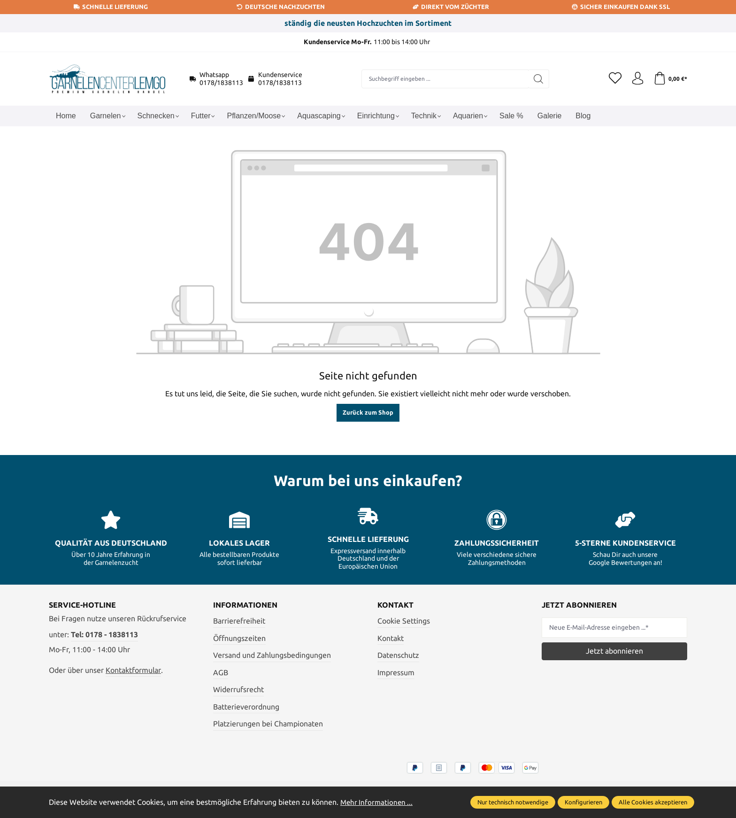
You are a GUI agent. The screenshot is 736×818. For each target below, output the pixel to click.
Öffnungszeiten (239, 638)
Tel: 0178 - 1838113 (104, 634)
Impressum (395, 672)
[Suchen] (536, 78)
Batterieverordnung (246, 706)
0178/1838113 (221, 82)
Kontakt (390, 638)
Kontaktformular (133, 670)
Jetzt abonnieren (614, 651)
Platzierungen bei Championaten (268, 723)
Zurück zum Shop (368, 412)
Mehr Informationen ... (377, 802)
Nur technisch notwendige (512, 802)
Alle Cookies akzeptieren (653, 802)
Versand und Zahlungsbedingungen (272, 655)
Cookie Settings (403, 621)
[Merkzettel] (612, 78)
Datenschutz (398, 655)
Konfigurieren (583, 802)
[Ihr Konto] (636, 78)
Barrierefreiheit (239, 621)
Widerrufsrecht (238, 689)
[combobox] (443, 78)
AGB (220, 672)
